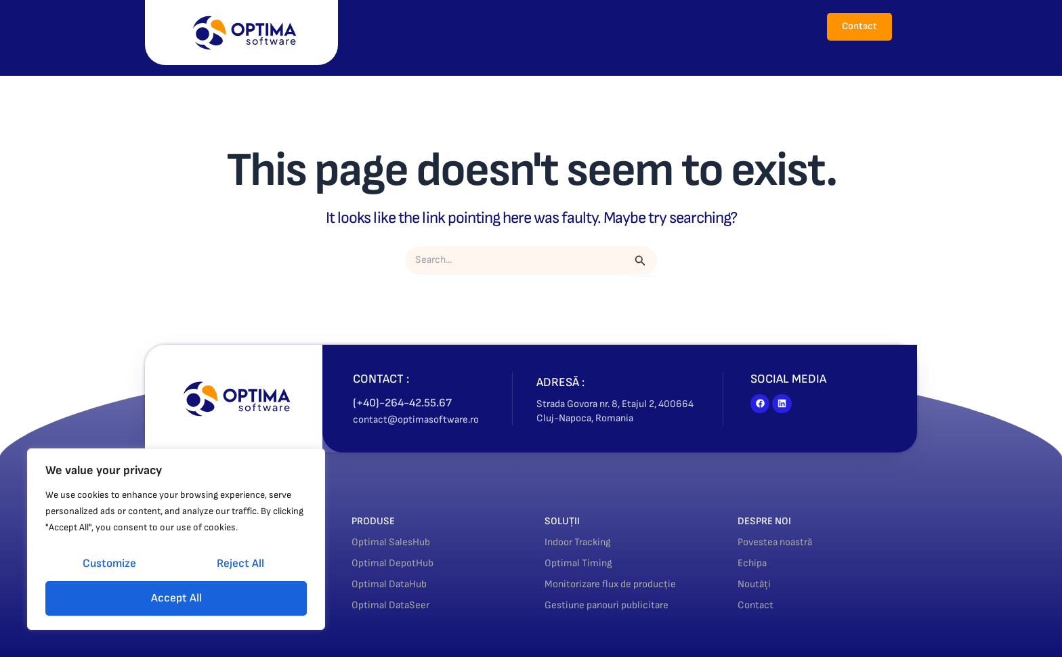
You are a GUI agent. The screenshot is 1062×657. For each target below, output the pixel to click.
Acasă (402, 26)
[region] (176, 539)
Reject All (240, 563)
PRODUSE (378, 520)
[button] (467, 27)
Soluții (534, 26)
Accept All (176, 598)
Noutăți (670, 26)
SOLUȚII (566, 520)
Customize (109, 563)
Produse (467, 26)
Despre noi (600, 26)
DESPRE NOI (770, 520)
